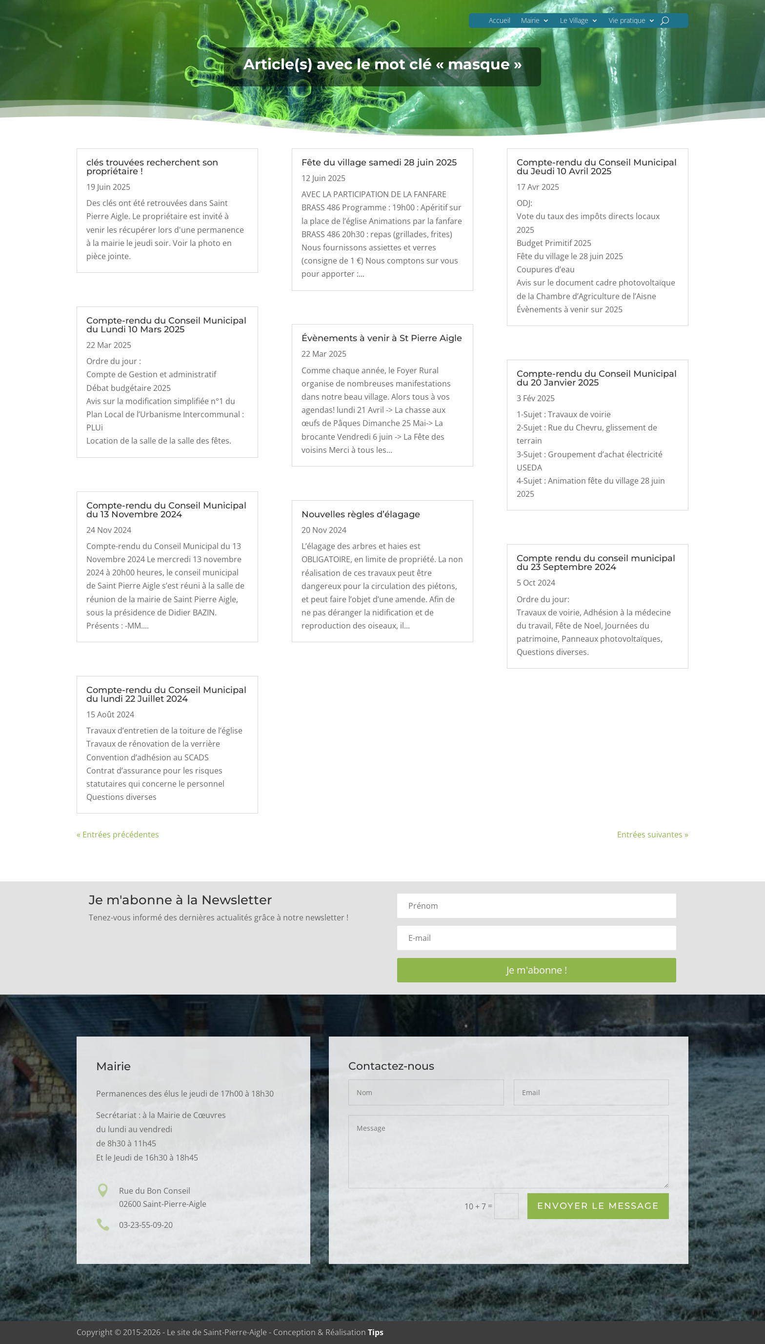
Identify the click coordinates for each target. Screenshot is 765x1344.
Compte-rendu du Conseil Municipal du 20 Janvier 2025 (597, 378)
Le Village (574, 20)
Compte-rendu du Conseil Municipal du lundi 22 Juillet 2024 (166, 694)
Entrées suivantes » (652, 834)
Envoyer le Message (598, 1206)
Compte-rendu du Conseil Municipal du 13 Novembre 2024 (166, 510)
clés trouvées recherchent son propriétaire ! (152, 167)
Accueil (499, 20)
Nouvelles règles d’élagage (361, 514)
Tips (375, 1332)
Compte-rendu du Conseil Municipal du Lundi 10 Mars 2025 (166, 325)
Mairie (530, 20)
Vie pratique (627, 20)
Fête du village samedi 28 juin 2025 (379, 162)
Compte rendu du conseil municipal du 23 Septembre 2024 (596, 562)
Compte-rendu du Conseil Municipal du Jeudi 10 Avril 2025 (597, 167)
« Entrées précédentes (118, 834)
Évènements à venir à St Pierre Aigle (382, 338)
